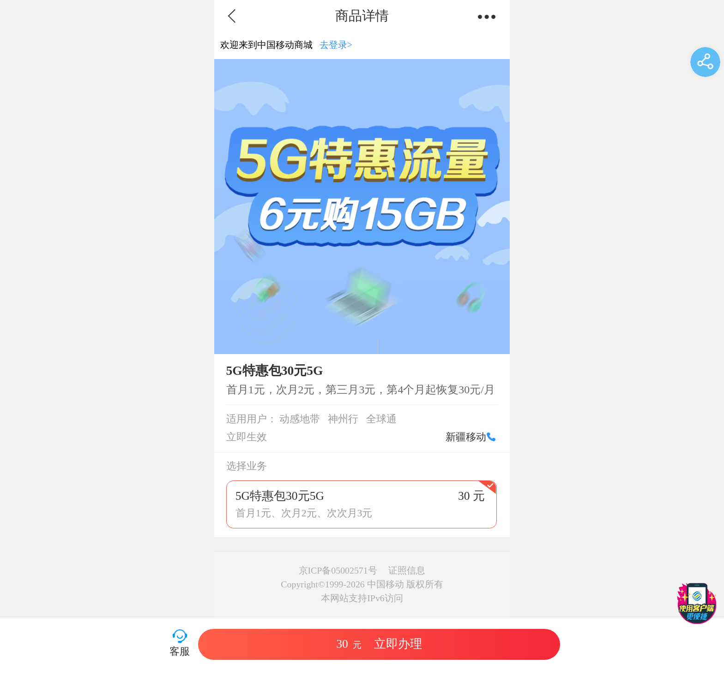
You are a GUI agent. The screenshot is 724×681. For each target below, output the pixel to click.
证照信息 (406, 570)
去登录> (336, 45)
